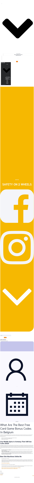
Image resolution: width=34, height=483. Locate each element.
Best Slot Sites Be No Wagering (5, 463)
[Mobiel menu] (17, 61)
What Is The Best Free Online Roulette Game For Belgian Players (10, 468)
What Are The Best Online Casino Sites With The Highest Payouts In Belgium (11, 467)
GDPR (17, 58)
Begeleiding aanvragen (18, 55)
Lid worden (17, 59)
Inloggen (7, 83)
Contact (18, 57)
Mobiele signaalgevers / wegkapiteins (18, 54)
